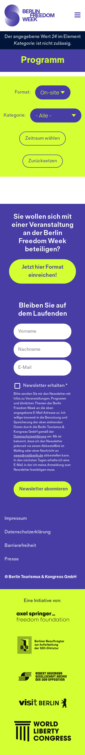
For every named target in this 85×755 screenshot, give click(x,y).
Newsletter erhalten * (45, 385)
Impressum (16, 518)
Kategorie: (15, 115)
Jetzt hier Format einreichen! (42, 271)
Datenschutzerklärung (30, 436)
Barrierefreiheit (20, 545)
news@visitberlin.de (28, 455)
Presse (12, 559)
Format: (23, 92)
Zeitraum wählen (42, 138)
